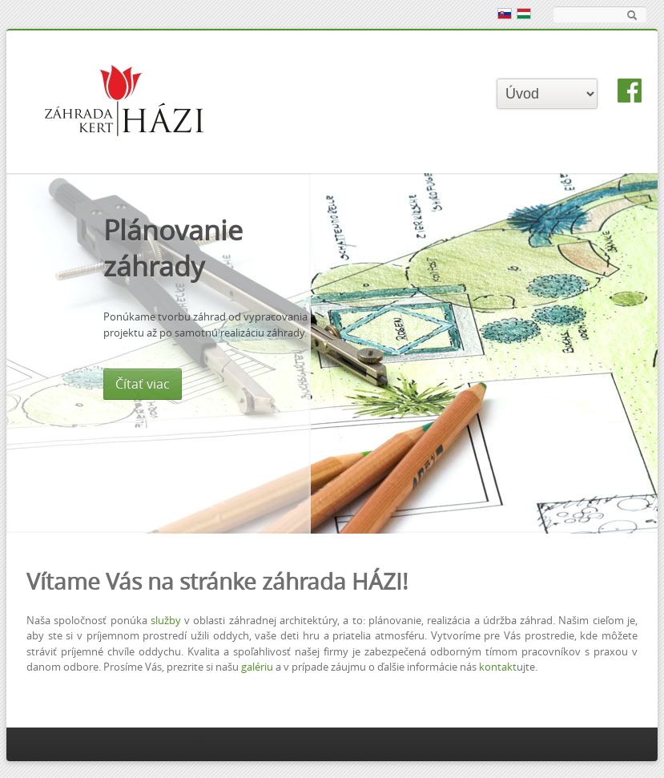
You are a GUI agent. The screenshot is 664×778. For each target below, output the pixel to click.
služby (166, 621)
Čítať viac (324, 384)
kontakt (498, 667)
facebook (630, 91)
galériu (257, 667)
